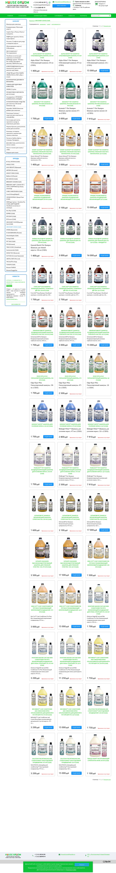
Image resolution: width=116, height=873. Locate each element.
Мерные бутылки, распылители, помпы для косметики (15, 127)
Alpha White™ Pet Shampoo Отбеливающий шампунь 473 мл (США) (70, 55)
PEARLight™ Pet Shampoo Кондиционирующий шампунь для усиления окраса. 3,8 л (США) (98, 469)
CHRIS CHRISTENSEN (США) (14, 191)
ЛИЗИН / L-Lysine (11, 89)
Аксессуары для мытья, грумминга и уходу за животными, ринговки (13, 121)
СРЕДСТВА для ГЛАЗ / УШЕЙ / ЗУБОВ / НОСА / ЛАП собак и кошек (15, 75)
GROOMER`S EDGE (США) (13, 227)
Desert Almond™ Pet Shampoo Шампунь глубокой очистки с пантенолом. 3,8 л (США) (98, 151)
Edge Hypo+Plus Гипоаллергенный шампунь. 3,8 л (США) (98, 378)
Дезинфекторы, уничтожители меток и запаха (15, 144)
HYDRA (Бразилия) (11, 230)
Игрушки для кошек (12, 152)
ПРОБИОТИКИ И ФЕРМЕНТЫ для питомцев (15, 93)
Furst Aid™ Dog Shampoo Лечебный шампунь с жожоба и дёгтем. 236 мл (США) (42, 288)
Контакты (83, 15)
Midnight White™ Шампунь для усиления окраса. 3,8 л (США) (98, 425)
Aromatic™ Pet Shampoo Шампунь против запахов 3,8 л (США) (98, 103)
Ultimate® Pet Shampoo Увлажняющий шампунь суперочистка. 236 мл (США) (42, 517)
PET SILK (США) (10, 241)
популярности (56, 24)
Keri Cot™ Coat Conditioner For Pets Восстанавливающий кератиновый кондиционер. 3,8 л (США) (70, 609)
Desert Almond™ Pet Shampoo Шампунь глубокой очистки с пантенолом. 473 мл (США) (70, 151)
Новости (72, 15)
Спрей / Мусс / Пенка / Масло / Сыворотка (15, 33)
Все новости (16, 304)
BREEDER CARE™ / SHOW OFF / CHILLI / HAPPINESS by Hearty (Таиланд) (15, 186)
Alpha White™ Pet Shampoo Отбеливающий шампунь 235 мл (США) (42, 55)
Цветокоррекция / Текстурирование (11, 52)
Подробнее (104, 70)
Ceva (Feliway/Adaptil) (12, 194)
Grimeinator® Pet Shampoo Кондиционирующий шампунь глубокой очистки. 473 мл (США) (70, 332)
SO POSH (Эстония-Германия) (15, 256)
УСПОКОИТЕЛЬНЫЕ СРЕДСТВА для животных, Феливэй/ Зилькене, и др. (15, 103)
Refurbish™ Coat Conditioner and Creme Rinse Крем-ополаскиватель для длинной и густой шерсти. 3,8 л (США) (70, 712)
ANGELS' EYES (10, 164)
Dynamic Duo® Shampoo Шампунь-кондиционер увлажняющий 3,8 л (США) (98, 197)
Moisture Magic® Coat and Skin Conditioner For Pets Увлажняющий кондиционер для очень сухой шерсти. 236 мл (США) (98, 610)
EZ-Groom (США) (11, 219)
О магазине (22, 15)
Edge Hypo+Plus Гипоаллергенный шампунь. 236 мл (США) (42, 378)
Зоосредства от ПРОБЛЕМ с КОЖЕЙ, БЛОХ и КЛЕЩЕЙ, (14, 98)
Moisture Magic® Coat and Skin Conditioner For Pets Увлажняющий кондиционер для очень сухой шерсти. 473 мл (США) (42, 661)
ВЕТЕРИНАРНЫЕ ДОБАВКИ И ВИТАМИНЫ (15, 80)
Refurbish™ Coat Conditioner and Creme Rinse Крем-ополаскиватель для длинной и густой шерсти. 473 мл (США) (42, 712)
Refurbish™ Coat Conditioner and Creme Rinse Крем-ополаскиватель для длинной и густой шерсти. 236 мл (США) (98, 660)
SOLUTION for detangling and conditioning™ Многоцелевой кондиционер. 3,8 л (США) (70, 760)
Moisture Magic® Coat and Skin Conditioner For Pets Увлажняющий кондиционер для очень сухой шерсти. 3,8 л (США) (70, 661)
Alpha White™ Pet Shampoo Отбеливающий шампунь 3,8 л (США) (98, 55)
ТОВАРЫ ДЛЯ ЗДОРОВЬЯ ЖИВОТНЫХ (14, 85)
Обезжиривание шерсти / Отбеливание (14, 47)
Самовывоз (59, 15)
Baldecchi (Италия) (11, 176)
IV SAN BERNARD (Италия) (14, 232)
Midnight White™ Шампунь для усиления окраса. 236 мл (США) (42, 425)
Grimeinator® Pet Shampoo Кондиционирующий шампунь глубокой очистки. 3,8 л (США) (98, 332)
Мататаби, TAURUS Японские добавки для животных (14, 109)
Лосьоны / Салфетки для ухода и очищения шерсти (15, 42)
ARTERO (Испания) (11, 170)
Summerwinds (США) (12, 250)
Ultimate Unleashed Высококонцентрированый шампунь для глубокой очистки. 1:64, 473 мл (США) (42, 564)
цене (48, 24)
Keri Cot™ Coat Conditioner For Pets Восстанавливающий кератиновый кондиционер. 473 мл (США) (42, 609)
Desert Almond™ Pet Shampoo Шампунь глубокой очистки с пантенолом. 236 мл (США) (42, 151)
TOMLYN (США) (10, 264)
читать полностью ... (12, 299)
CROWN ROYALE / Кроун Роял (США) (15, 198)
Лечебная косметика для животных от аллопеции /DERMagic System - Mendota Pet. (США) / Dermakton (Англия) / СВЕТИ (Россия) (14, 59)
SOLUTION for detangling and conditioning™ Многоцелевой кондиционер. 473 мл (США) (42, 760)
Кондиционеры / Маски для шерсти (14, 28)
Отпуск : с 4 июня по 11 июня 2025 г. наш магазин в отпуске (15, 282)
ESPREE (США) (10, 213)
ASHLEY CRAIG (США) (12, 173)
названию (43, 24)
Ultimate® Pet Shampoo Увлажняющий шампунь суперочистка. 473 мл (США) (70, 517)
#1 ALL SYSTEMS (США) (13, 161)
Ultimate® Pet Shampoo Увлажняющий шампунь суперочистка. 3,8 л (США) (98, 517)
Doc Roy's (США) (11, 210)
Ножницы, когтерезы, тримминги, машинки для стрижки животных (13, 133)
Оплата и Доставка (40, 15)
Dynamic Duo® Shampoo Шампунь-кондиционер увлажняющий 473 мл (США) (70, 197)
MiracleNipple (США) (12, 235)
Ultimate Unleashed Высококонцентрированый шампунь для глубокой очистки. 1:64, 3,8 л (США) (70, 564)
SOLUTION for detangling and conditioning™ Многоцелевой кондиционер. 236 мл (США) (98, 711)
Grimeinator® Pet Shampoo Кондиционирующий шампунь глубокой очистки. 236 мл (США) (42, 332)
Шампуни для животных (13, 24)
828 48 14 (39, 7)
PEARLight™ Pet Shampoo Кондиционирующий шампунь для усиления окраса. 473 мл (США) (70, 470)
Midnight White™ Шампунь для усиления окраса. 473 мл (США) (70, 425)
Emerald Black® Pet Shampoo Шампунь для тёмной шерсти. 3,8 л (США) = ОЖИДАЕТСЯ (98, 240)
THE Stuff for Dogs (11, 261)
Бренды (31, 20)
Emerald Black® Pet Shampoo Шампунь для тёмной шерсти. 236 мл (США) (42, 240)
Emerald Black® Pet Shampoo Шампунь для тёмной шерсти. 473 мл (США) (70, 240)
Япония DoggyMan (11, 270)
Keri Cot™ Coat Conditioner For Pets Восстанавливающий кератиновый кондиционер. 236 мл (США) (98, 564)
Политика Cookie (71, 869)
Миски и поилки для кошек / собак (14, 148)
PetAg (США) (10, 238)
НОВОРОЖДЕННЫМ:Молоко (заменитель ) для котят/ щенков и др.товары (15, 68)
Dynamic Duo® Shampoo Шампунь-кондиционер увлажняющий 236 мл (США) (42, 197)
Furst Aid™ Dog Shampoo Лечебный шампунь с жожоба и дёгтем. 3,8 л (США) (98, 288)
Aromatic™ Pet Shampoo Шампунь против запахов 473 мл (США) (70, 103)
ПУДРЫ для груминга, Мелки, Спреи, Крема (15, 37)
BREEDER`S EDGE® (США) (13, 182)
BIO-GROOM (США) (12, 179)
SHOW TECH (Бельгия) (13, 253)
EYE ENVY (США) (11, 216)
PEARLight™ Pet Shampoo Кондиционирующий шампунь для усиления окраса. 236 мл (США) (42, 470)
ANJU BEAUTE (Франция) (13, 167)
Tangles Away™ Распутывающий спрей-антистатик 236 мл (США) (98, 759)
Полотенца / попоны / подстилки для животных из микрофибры (14, 115)
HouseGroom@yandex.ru (63, 2)
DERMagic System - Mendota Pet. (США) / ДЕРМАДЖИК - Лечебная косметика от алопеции (15, 204)
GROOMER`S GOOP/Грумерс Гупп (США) (14, 223)
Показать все (107, 26)
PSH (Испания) (10, 244)
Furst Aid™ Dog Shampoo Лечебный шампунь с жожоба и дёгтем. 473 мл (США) (70, 288)
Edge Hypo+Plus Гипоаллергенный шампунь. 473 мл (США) (70, 378)
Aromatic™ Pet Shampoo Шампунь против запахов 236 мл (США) (42, 103)
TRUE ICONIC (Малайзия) (13, 247)
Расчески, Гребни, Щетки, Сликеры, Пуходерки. (13, 139)
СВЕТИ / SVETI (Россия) (13, 258)
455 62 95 (42, 2)
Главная (10, 15)
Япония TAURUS (11, 267)
